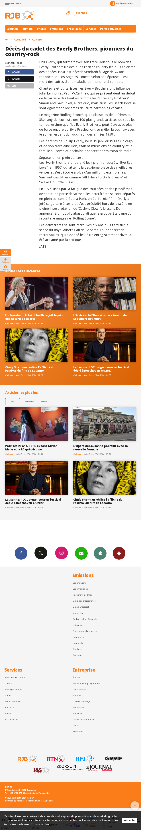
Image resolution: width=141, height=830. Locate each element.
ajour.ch (12, 29)
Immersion (78, 613)
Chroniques (74, 29)
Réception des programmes (86, 683)
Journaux (27, 29)
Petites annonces (13, 701)
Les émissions (79, 583)
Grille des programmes (84, 601)
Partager (13, 71)
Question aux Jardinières (85, 631)
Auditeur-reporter (121, 3)
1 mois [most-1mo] (44, 401)
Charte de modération (84, 719)
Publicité (77, 695)
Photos (41, 29)
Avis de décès (11, 719)
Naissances (78, 625)
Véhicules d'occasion (15, 677)
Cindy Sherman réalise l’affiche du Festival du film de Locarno (29, 369)
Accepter (130, 820)
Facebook (21, 553)
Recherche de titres (82, 595)
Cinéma (8, 683)
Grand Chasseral (81, 607)
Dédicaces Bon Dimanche (85, 619)
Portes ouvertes (110, 29)
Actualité (20, 39)
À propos (77, 677)
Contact (76, 725)
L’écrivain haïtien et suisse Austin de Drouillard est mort (100, 317)
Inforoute (9, 707)
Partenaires (78, 707)
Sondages (77, 649)
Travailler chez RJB (81, 701)
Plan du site (44, 793)
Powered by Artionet (14, 801)
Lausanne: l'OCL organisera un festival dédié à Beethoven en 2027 (101, 369)
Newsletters (81, 553)
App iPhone (100, 553)
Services (90, 29)
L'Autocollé (78, 643)
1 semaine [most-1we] (28, 401)
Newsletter (78, 731)
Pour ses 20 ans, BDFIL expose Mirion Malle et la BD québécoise (31, 447)
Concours (77, 655)
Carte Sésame (79, 689)
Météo (8, 695)
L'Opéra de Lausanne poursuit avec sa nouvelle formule (100, 447)
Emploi (8, 713)
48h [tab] (12, 401)
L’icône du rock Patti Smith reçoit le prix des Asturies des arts (34, 317)
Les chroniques (80, 589)
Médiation (78, 713)
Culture (37, 39)
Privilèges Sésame (13, 689)
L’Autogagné (79, 637)
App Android (119, 553)
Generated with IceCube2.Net (39, 801)
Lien (12, 85)
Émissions (56, 29)
